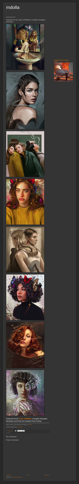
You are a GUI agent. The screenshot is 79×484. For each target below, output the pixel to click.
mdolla (13, 7)
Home (28, 475)
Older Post (47, 475)
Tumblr (30, 424)
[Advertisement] (63, 47)
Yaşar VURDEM (25, 419)
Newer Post (8, 475)
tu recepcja (19, 427)
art (10, 432)
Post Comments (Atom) (16, 477)
